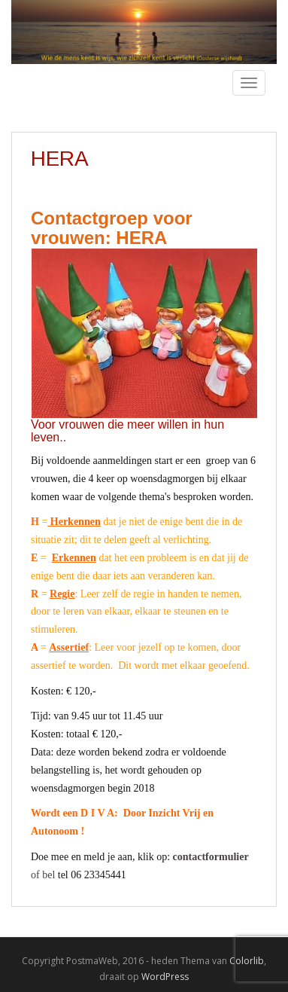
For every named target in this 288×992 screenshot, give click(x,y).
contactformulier (211, 856)
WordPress (165, 976)
